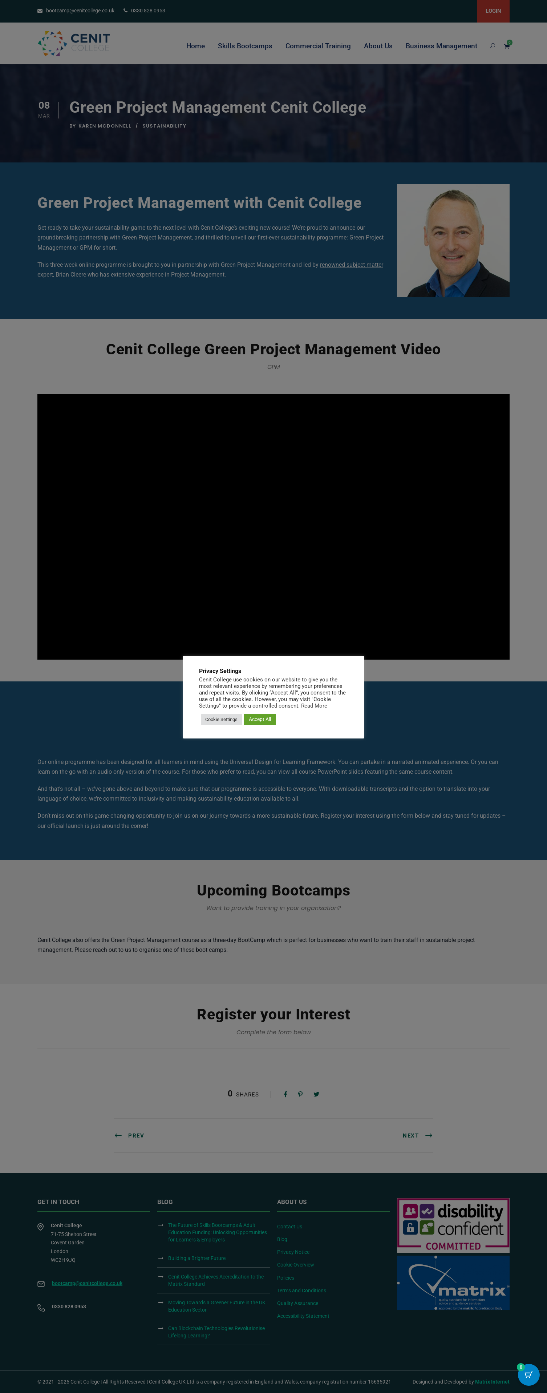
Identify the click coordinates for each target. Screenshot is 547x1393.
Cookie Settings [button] (221, 719)
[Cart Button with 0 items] (529, 1375)
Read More (314, 705)
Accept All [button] (260, 719)
